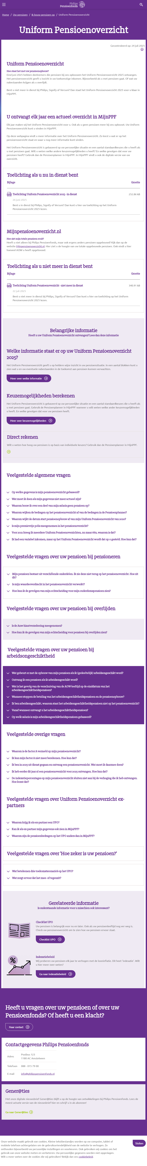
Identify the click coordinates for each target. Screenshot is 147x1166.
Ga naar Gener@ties (16, 1131)
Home (5, 14)
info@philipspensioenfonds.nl (38, 1092)
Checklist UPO (47, 955)
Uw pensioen (20, 14)
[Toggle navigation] (4, 4)
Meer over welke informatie (26, 381)
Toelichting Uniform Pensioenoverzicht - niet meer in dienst (48, 287)
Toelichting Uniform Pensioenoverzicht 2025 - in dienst (45, 195)
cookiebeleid (86, 1156)
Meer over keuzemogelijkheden (28, 424)
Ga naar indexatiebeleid (52, 991)
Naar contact (16, 1045)
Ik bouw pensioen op (43, 14)
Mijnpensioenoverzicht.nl (30, 248)
